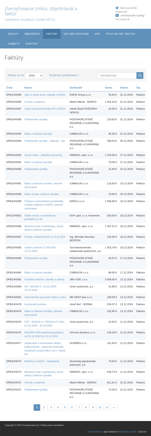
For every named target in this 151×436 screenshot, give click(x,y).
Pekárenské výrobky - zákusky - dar (45, 140)
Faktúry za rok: (16, 75)
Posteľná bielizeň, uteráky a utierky (44, 279)
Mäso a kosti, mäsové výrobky (42, 194)
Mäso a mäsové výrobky (38, 133)
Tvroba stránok (94, 431)
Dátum (124, 87)
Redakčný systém (127, 431)
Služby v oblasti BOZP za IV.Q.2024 (45, 236)
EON (97, 33)
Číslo (9, 87)
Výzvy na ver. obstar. (120, 33)
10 (100, 407)
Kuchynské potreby (35, 304)
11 (107, 407)
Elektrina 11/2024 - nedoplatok (42, 361)
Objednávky (32, 33)
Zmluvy (13, 33)
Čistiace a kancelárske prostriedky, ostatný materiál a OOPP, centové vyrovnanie (44, 205)
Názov (28, 87)
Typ (138, 87)
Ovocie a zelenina (35, 101)
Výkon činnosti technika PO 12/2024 (45, 108)
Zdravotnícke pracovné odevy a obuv (45, 297)
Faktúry (52, 33)
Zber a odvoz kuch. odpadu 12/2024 (45, 94)
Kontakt (32, 43)
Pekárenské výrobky (36, 119)
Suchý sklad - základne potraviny (43, 155)
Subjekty (14, 43)
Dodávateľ (76, 87)
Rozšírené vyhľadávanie (64, 75)
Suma (108, 87)
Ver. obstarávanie (76, 33)
